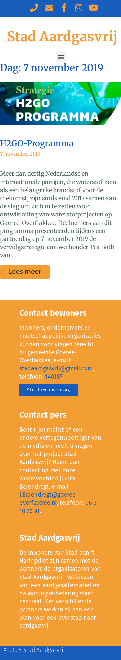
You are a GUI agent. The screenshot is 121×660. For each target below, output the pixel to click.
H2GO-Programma (37, 143)
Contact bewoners (52, 313)
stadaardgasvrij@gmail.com (56, 368)
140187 (53, 376)
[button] (61, 56)
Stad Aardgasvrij (62, 36)
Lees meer (29, 270)
